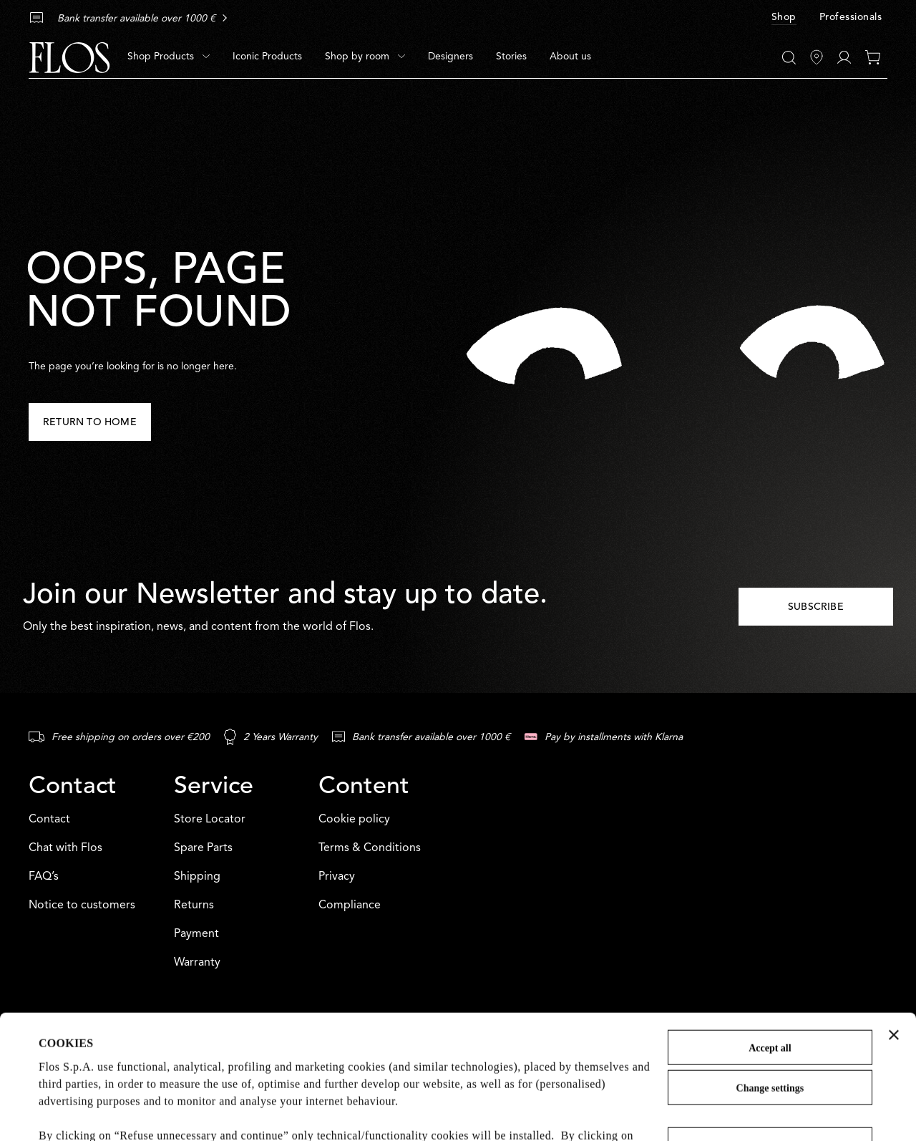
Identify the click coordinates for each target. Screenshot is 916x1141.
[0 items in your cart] (872, 57)
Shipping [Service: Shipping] (197, 877)
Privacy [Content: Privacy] (336, 877)
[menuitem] (168, 57)
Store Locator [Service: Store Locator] (209, 819)
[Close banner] (894, 918)
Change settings (770, 971)
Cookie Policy (74, 1070)
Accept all (770, 931)
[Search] (789, 58)
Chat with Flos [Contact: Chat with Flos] (65, 848)
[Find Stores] (816, 57)
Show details (70, 1112)
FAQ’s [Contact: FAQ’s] (44, 877)
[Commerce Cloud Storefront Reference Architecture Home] (69, 57)
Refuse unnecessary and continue (770, 1029)
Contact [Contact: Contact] (49, 819)
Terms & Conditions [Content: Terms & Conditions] (369, 848)
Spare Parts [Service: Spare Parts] (203, 848)
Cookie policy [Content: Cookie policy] (354, 819)
